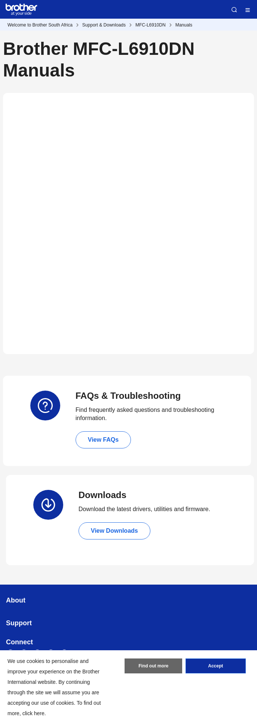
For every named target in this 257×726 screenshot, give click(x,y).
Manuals (183, 25)
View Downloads (114, 531)
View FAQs (103, 439)
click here (33, 713)
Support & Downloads (104, 25)
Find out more (153, 666)
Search (234, 9)
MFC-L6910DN (150, 25)
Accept (215, 666)
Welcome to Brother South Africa (40, 25)
